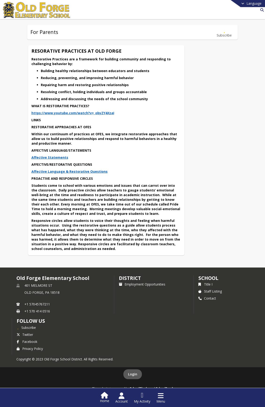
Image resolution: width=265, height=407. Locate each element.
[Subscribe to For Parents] (224, 32)
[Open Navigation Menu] (160, 398)
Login (132, 374)
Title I (205, 284)
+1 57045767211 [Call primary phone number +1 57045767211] (37, 304)
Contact (207, 298)
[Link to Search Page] (261, 10)
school (208, 278)
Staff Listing (210, 291)
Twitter (25, 334)
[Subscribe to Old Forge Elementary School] (26, 327)
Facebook (27, 341)
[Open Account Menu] (121, 398)
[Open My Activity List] (142, 398)
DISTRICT (130, 278)
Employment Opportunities (142, 284)
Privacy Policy (30, 348)
